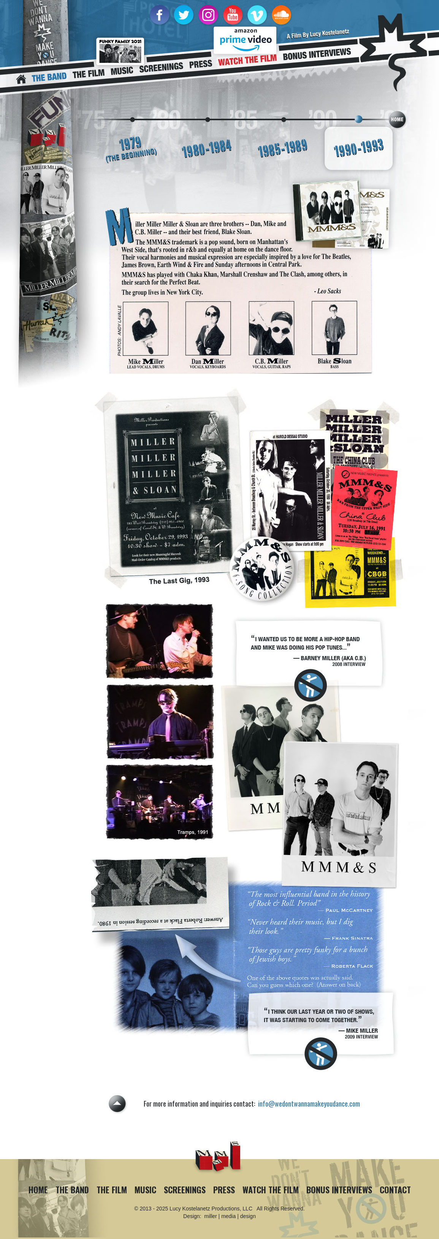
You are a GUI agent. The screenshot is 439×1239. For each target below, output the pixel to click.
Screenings (185, 1189)
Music (145, 1189)
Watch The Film (270, 1189)
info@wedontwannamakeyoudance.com (309, 1103)
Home (38, 1189)
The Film (112, 1189)
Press (224, 1189)
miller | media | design (230, 1216)
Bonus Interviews (339, 1189)
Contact (395, 1189)
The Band (72, 1189)
